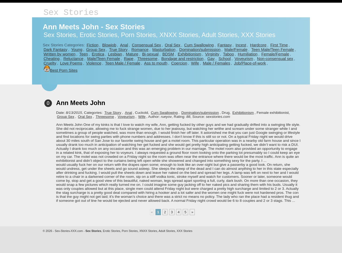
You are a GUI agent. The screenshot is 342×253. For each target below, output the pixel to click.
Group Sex (95, 49)
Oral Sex (172, 45)
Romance (140, 49)
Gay (211, 58)
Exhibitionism (189, 54)
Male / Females (216, 63)
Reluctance (73, 58)
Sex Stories (71, 12)
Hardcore (258, 45)
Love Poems (71, 63)
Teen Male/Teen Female (272, 49)
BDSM (168, 54)
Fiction (92, 45)
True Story (118, 49)
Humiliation (248, 54)
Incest (241, 45)
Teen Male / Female (122, 63)
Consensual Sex (146, 45)
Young (76, 49)
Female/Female (275, 54)
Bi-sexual (150, 54)
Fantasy (224, 45)
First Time (279, 45)
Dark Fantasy (55, 49)
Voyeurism (244, 58)
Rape (129, 58)
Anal (124, 45)
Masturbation (163, 49)
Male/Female (235, 49)
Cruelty (50, 63)
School (225, 58)
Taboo (228, 54)
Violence (93, 63)
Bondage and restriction (182, 58)
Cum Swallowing (199, 45)
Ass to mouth (155, 63)
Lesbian (115, 54)
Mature (132, 54)
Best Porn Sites (60, 70)
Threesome (147, 58)
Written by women (59, 54)
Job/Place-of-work (250, 63)
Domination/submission (200, 49)
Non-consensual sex (275, 58)
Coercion (179, 63)
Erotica (98, 54)
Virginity (212, 54)
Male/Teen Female (103, 58)
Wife (195, 63)
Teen (83, 54)
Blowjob (109, 45)
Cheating (52, 58)
